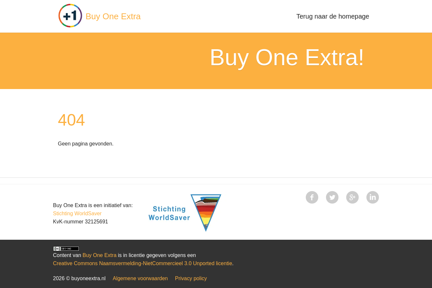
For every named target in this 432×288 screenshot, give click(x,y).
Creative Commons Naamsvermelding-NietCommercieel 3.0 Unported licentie (142, 263)
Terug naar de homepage (332, 16)
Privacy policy (191, 278)
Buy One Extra (113, 16)
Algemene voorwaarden (140, 278)
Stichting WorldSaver (77, 213)
